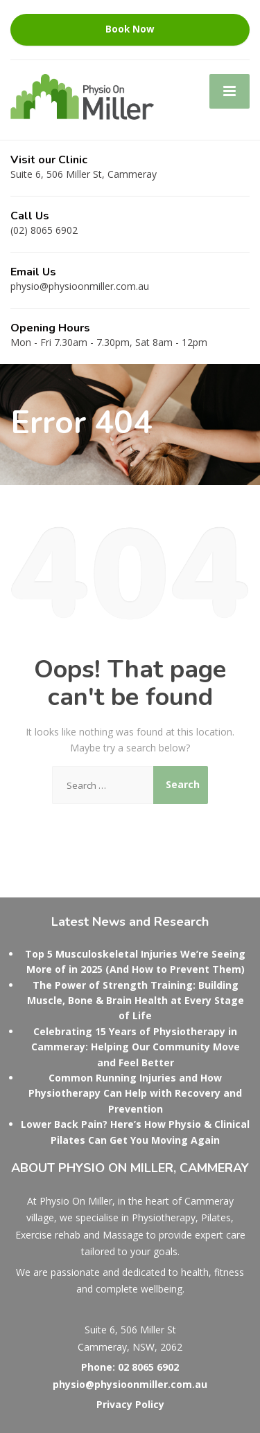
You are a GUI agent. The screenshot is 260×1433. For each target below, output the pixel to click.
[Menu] (229, 91)
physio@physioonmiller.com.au (130, 1384)
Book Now (130, 29)
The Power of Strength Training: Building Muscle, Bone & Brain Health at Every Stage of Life (135, 1000)
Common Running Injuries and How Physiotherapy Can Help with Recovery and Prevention (135, 1093)
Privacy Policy (130, 1404)
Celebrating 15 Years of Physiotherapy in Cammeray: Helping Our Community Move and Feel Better (135, 1047)
